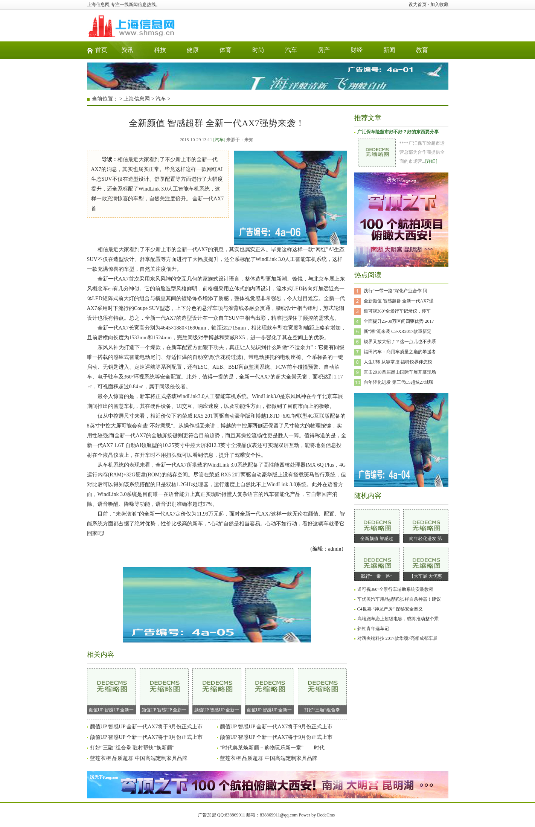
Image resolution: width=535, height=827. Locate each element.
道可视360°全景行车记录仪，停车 (397, 311)
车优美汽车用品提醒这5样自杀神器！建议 (399, 599)
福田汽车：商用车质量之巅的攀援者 (400, 351)
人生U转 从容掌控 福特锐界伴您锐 (398, 362)
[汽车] (219, 139)
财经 (357, 50)
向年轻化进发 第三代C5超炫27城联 (398, 382)
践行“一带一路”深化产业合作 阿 (396, 290)
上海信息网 (136, 99)
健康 (193, 50)
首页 (101, 50)
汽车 (291, 50)
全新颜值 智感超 (376, 538)
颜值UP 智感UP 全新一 (111, 690)
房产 (324, 50)
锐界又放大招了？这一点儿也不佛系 (400, 341)
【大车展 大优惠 (425, 576)
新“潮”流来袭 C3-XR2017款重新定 (397, 331)
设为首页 (417, 4)
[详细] (431, 161)
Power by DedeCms (317, 815)
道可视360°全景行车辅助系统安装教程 (395, 589)
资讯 (127, 50)
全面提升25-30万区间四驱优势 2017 (399, 321)
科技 (160, 50)
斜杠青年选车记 (373, 628)
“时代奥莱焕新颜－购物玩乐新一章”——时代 (272, 748)
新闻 (389, 50)
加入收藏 (439, 4)
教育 (422, 50)
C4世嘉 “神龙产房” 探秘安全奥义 (390, 609)
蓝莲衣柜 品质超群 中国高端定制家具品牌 (138, 758)
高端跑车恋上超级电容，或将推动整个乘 (398, 618)
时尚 (258, 50)
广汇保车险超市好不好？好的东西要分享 (398, 131)
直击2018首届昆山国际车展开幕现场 (400, 372)
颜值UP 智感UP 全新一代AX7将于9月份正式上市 (146, 726)
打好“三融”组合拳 (322, 690)
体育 (225, 50)
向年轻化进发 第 (425, 538)
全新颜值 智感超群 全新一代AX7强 (398, 301)
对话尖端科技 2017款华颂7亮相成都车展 (397, 638)
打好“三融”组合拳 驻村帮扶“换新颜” (132, 748)
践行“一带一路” (376, 576)
